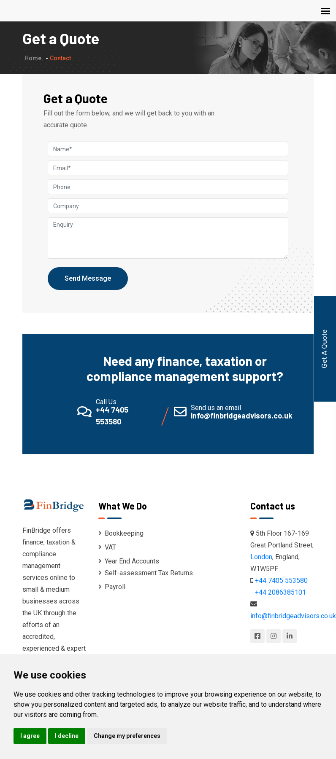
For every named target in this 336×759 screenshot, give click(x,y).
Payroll (111, 587)
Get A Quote (324, 349)
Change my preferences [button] (127, 735)
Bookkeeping (121, 533)
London (261, 557)
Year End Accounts (128, 561)
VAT (107, 547)
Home (32, 58)
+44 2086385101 (280, 592)
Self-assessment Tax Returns (145, 573)
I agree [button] (30, 735)
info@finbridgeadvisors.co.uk (293, 616)
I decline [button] (67, 735)
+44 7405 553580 (281, 581)
